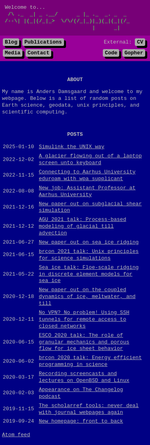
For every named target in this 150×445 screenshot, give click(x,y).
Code (111, 54)
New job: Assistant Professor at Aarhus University (87, 192)
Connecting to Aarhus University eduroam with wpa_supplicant (87, 176)
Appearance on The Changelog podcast (81, 394)
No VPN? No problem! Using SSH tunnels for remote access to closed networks (84, 320)
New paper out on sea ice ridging (89, 243)
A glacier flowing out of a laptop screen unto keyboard (90, 161)
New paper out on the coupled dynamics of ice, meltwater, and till (87, 298)
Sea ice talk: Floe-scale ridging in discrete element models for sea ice (89, 275)
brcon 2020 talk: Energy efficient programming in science (90, 363)
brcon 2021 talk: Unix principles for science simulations (89, 256)
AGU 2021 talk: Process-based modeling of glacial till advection (82, 227)
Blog (11, 43)
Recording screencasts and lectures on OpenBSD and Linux (84, 378)
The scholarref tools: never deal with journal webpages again (89, 410)
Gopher (133, 54)
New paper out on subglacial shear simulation (90, 208)
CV (140, 43)
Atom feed (16, 436)
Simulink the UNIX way (71, 148)
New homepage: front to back (81, 422)
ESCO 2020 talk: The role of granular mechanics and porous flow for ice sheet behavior (84, 343)
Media (12, 54)
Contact (39, 54)
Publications (43, 43)
